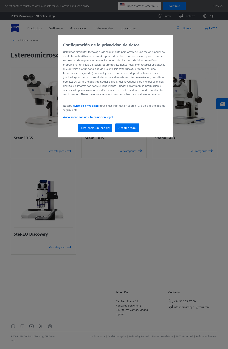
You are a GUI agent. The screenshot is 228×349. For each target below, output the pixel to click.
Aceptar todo (127, 127)
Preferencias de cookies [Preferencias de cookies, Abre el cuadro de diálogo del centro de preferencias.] (95, 127)
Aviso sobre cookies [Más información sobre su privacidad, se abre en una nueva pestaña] (76, 117)
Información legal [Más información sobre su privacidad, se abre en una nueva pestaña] (101, 117)
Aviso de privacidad (86, 105)
